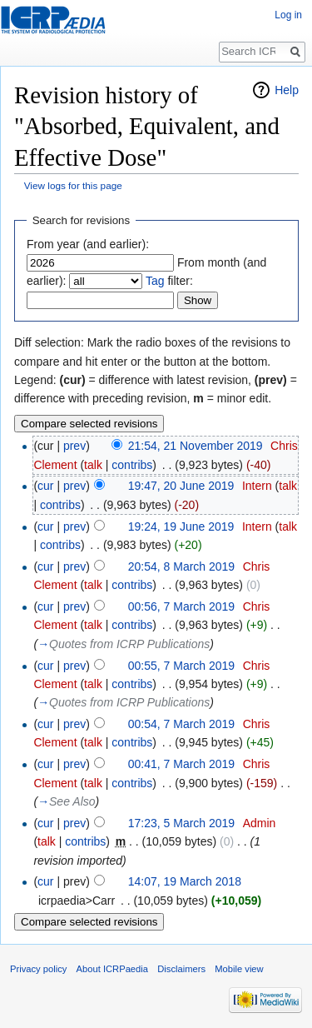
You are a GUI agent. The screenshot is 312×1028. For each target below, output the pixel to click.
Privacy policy (38, 969)
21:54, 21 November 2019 (195, 445)
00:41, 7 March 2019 (181, 764)
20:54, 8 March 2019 (181, 566)
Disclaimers (181, 969)
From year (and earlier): (88, 244)
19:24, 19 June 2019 (181, 526)
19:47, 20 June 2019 (181, 485)
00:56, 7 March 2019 (181, 606)
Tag (155, 280)
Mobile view (239, 969)
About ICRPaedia (112, 969)
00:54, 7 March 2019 (181, 724)
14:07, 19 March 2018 (184, 881)
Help (287, 90)
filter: (169, 280)
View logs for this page (73, 185)
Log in (288, 15)
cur (45, 485)
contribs (131, 465)
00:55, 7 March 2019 (181, 665)
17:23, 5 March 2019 (181, 823)
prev (74, 445)
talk (93, 465)
